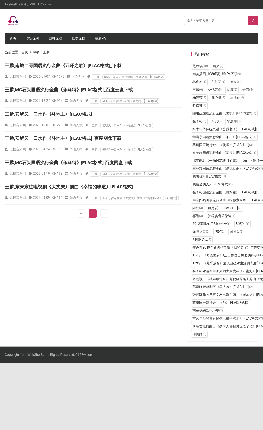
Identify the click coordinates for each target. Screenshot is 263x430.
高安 (216, 121)
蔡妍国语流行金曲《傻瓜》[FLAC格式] (222, 145)
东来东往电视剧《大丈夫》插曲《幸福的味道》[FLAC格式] (139, 198)
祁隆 (197, 216)
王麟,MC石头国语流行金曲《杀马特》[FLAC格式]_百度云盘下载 (69, 90)
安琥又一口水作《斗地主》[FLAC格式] (126, 125)
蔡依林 (199, 105)
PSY (220, 232)
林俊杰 (199, 82)
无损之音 (200, 232)
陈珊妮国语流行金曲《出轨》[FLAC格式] (224, 113)
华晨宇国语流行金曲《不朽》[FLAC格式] (224, 137)
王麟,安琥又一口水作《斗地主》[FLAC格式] (48, 114)
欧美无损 (78, 38)
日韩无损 (55, 38)
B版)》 (242, 224)
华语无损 (32, 38)
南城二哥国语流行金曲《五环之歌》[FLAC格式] (134, 77)
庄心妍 (218, 97)
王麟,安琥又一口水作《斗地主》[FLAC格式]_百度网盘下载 (63, 138)
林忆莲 (215, 90)
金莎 (247, 90)
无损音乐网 (17, 76)
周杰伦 (237, 97)
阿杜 (197, 208)
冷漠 (232, 90)
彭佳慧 (218, 82)
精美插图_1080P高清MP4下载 (216, 74)
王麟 (96, 77)
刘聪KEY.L (201, 239)
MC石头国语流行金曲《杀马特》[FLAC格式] (130, 101)
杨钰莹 (199, 97)
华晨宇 (234, 121)
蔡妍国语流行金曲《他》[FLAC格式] (220, 303)
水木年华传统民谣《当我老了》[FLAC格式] (225, 129)
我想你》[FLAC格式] (209, 176)
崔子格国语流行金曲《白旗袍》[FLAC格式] (225, 192)
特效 (218, 66)
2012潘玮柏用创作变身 (211, 224)
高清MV (100, 38)
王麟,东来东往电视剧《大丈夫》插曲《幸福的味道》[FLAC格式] (69, 187)
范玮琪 (200, 66)
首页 (13, 38)
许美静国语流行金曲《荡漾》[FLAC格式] (224, 153)
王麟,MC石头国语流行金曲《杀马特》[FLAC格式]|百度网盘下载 (68, 162)
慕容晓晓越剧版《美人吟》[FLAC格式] (222, 287)
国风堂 (236, 232)
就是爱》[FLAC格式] (224, 208)
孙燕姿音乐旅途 (221, 216)
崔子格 (199, 121)
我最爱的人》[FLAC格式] (212, 184)
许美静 (199, 334)
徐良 (235, 82)
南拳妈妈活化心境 (207, 310)
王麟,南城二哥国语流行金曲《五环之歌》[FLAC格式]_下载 (63, 65)
